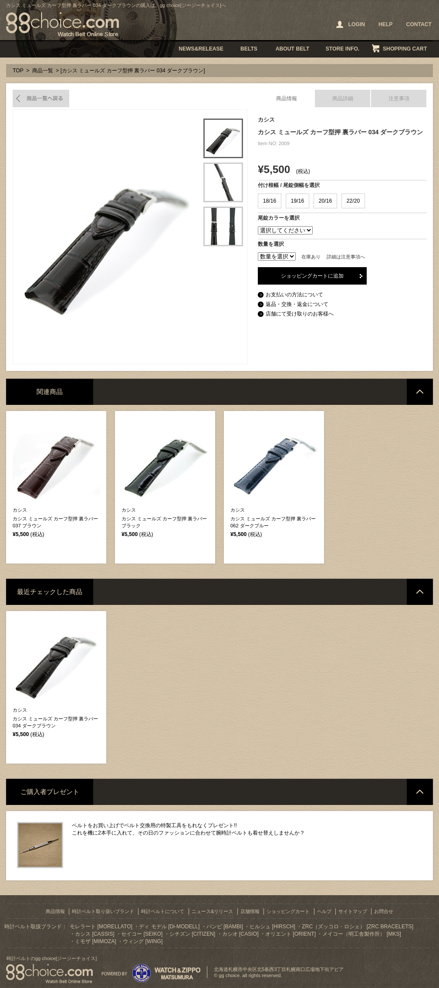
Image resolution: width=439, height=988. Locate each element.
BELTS (248, 49)
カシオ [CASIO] (240, 934)
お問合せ (383, 911)
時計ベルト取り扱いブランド (103, 911)
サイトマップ (352, 911)
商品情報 (286, 98)
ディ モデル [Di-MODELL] (169, 926)
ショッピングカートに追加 (312, 276)
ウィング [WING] (142, 941)
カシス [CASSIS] (95, 934)
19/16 (297, 201)
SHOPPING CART (405, 49)
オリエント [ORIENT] (290, 934)
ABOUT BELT (292, 49)
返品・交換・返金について (297, 304)
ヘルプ (324, 911)
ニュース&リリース (212, 911)
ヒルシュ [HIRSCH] (272, 926)
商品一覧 (42, 71)
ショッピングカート (288, 911)
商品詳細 (342, 98)
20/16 (325, 201)
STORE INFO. (342, 49)
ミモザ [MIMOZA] (95, 941)
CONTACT (419, 24)
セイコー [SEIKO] (141, 934)
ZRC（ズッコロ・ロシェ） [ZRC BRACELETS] (357, 926)
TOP (18, 71)
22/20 (353, 201)
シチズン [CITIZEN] (192, 934)
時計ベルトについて (162, 911)
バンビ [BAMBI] (224, 926)
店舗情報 (250, 911)
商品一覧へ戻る (41, 98)
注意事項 (398, 98)
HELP (385, 24)
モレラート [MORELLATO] (101, 926)
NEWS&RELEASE (201, 49)
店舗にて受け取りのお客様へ (300, 314)
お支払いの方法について (294, 295)
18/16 (269, 201)
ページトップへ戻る (420, 392)
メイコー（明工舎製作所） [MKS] (361, 934)
